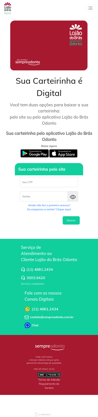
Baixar (71, 220)
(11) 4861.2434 (39, 269)
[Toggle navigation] (90, 8)
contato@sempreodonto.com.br (52, 317)
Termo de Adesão (49, 379)
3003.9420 (35, 277)
